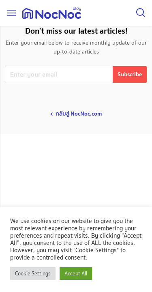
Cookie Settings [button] (33, 273)
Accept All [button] (75, 273)
